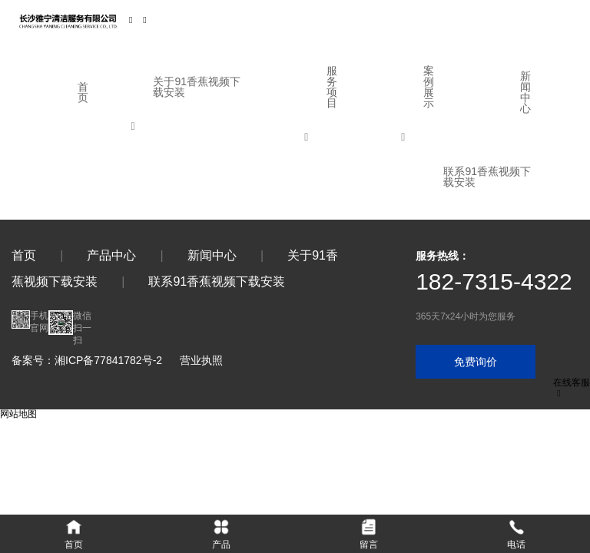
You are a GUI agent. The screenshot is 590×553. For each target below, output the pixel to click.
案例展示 (428, 87)
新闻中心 (525, 92)
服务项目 (331, 87)
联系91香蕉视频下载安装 (487, 176)
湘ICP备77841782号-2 (108, 360)
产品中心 (111, 255)
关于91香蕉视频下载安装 (196, 86)
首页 (83, 92)
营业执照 (201, 360)
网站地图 (18, 414)
